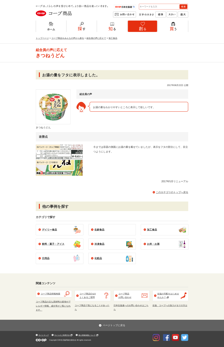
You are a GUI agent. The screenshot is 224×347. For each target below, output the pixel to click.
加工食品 (113, 38)
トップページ (42, 38)
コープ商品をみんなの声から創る (67, 38)
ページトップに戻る (114, 325)
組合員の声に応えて (96, 38)
